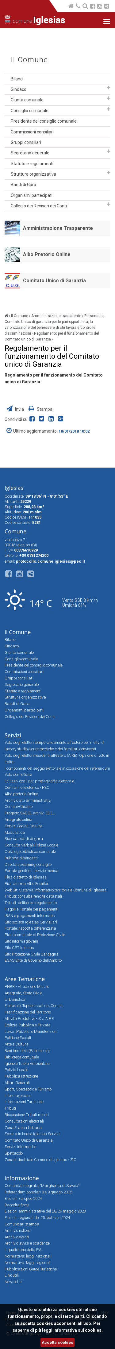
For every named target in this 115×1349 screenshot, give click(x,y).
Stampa (40, 409)
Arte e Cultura (17, 1044)
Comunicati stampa (22, 1224)
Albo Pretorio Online (47, 254)
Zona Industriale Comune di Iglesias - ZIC (40, 1159)
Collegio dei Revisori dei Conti (39, 205)
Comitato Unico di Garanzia (54, 280)
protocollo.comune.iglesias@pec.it (50, 561)
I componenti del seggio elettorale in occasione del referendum (57, 768)
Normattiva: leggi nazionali (28, 1256)
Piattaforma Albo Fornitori (27, 883)
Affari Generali (17, 1082)
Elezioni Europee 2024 (23, 1198)
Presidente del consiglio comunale (44, 121)
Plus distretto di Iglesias (26, 877)
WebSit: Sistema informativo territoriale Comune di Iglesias (55, 890)
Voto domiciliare (18, 774)
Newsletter (14, 1281)
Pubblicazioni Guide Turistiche (31, 1269)
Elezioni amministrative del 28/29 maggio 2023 (45, 1211)
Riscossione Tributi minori (27, 1114)
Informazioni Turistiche (24, 1101)
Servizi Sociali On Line (23, 826)
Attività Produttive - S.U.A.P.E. (30, 1018)
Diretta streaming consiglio (28, 864)
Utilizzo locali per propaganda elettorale (39, 781)
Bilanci (17, 78)
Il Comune (29, 60)
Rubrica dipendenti (21, 858)
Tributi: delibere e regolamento (31, 902)
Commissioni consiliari (32, 131)
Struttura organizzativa (33, 174)
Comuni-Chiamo (19, 806)
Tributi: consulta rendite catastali (33, 896)
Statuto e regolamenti (32, 163)
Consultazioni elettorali (24, 1121)
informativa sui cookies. (78, 1330)
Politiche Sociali (18, 1037)
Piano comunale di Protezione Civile (35, 934)
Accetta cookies (57, 1342)
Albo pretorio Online (21, 794)
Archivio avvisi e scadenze (27, 1243)
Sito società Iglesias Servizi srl (31, 922)
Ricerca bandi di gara (24, 838)
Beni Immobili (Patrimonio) (27, 1050)
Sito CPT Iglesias (19, 947)
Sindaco (18, 89)
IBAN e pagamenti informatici (30, 915)
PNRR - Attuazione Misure (27, 986)
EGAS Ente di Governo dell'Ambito (33, 960)
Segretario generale (30, 152)
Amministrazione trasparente (56, 316)
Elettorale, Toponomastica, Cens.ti (34, 1005)
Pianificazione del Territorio (28, 1012)
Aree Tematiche (25, 979)
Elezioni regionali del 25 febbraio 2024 (37, 1217)
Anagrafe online (18, 819)
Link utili (12, 1275)
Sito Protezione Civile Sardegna (32, 954)
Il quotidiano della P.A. (23, 1249)
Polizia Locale (16, 1069)
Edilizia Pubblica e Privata (28, 1025)
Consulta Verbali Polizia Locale (31, 845)
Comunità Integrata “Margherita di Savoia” (42, 1185)
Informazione (22, 1178)
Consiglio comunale (29, 110)
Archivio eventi (17, 1237)
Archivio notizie (17, 1230)
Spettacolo (14, 1153)
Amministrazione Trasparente (58, 228)
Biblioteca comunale (22, 1057)
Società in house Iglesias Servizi (32, 1133)
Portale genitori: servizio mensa (32, 870)
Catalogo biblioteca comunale (30, 851)
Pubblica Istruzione (21, 1076)
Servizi (13, 735)
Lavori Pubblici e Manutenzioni (31, 1031)
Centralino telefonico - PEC (27, 787)
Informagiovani (18, 1095)
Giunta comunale (27, 99)
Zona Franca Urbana (23, 1127)
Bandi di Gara (23, 184)
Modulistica (15, 832)
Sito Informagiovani (21, 941)
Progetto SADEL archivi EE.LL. (30, 813)
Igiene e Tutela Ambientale (27, 1063)
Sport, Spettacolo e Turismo (28, 1089)
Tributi (10, 1108)
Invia (15, 409)
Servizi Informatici (20, 1146)
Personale (93, 316)
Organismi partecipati (31, 195)
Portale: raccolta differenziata (30, 928)
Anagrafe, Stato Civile (23, 993)
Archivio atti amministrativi (28, 800)
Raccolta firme (17, 1205)
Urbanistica (15, 999)
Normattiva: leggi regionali (28, 1262)
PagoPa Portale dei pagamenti (31, 909)
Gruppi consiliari (26, 142)
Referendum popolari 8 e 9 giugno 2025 (38, 1192)
